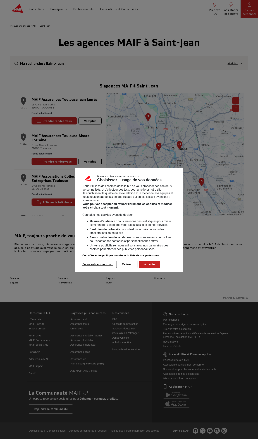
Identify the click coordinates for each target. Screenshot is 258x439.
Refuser (127, 264)
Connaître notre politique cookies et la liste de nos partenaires (120, 255)
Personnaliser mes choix (97, 264)
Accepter (149, 264)
